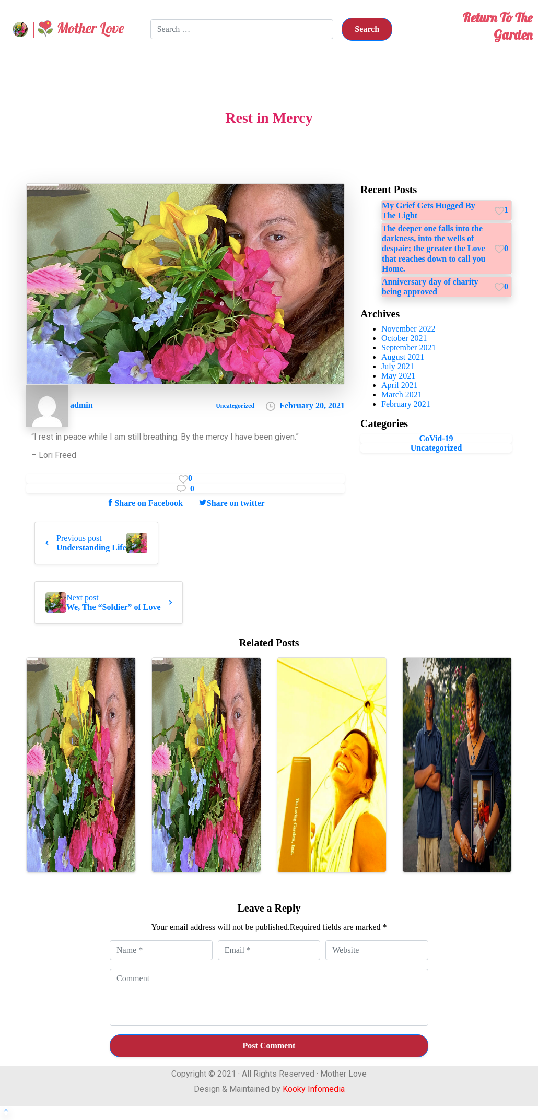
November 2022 (408, 328)
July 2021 (397, 366)
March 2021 (401, 394)
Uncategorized (436, 447)
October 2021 (404, 338)
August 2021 (402, 356)
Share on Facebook (144, 503)
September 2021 (408, 347)
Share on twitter (231, 503)
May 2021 (398, 375)
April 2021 (399, 385)
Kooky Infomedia (314, 1089)
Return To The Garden (497, 26)
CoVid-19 (436, 438)
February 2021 (405, 403)
